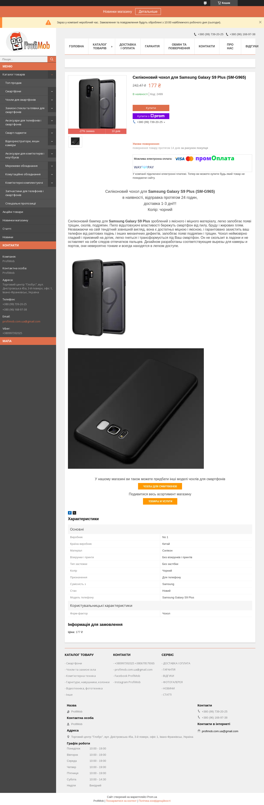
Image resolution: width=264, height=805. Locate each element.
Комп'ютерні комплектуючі (24, 183)
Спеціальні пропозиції (20, 203)
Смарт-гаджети (15, 133)
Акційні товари (13, 212)
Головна (76, 46)
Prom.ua (152, 797)
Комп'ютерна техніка (81, 676)
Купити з (151, 116)
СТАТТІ (167, 695)
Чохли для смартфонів (20, 100)
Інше (69, 695)
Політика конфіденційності (155, 800)
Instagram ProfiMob (128, 682)
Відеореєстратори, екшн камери (22, 143)
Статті (7, 229)
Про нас (230, 46)
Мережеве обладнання (21, 166)
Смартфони (13, 91)
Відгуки (252, 46)
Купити (151, 108)
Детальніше (148, 11)
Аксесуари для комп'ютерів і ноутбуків (24, 155)
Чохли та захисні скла (81, 669)
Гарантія (152, 46)
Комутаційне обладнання (23, 174)
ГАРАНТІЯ (169, 669)
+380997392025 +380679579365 (135, 663)
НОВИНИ (169, 688)
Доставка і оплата (127, 46)
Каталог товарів (14, 74)
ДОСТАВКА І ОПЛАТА (176, 663)
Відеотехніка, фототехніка (84, 688)
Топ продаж (13, 83)
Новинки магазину (15, 220)
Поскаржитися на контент (121, 800)
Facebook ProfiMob (127, 676)
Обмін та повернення (179, 46)
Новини (8, 237)
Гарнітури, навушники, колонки (88, 682)
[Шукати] (51, 59)
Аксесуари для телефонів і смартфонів (23, 122)
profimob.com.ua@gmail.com (21, 321)
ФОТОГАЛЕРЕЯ (173, 682)
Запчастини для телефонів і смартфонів (24, 193)
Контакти (207, 46)
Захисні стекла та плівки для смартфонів (24, 110)
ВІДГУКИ (168, 676)
